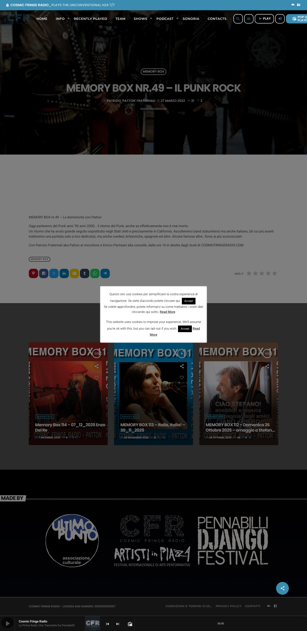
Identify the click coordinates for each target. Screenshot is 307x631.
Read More (167, 312)
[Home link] (18, 18)
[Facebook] (298, 5)
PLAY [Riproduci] (264, 18)
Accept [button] (188, 301)
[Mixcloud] (293, 5)
